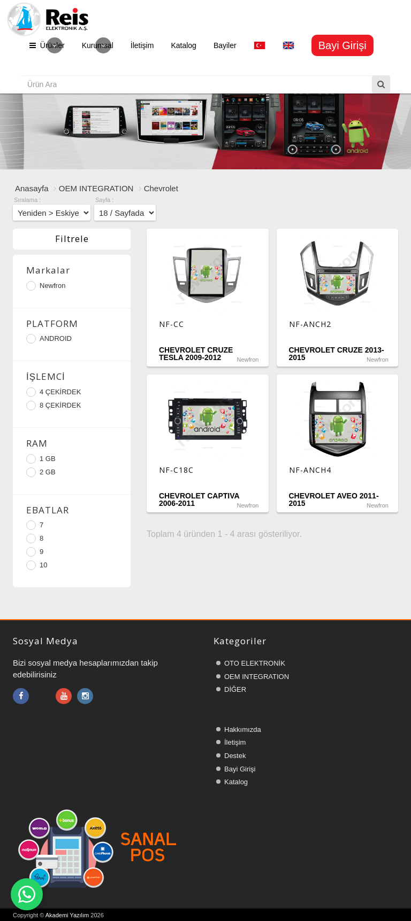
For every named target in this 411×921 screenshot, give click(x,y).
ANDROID (49, 339)
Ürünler (47, 45)
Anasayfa (32, 188)
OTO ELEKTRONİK (254, 663)
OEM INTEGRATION (96, 188)
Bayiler (225, 45)
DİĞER (235, 689)
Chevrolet (161, 188)
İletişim (142, 45)
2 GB (41, 472)
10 (36, 565)
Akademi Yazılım (67, 915)
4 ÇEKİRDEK (53, 392)
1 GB (41, 459)
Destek (235, 756)
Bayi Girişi (240, 769)
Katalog (183, 45)
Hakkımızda (242, 729)
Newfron (45, 286)
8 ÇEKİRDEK (53, 405)
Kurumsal (97, 45)
